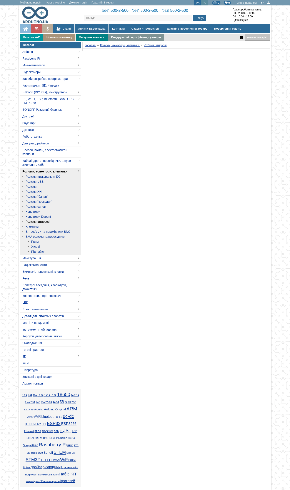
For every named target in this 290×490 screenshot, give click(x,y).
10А (35, 395)
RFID (70, 445)
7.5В (74, 402)
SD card (31, 453)
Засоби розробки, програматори (45, 78)
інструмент (31, 474)
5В (62, 402)
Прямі (35, 241)
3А (50, 402)
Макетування (31, 258)
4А (54, 402)
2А (47, 402)
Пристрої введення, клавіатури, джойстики (44, 287)
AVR (37, 416)
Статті (64, 29)
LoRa (36, 438)
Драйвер (37, 467)
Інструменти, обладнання (40, 329)
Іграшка (66, 467)
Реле (25, 278)
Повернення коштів (227, 28)
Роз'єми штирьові (38, 221)
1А (72, 395)
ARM (72, 408)
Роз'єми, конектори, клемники (44, 171)
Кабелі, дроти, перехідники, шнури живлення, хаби (46, 162)
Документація (78, 2)
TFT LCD (47, 460)
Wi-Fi (57, 460)
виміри (74, 467)
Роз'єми (31, 186)
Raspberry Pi (31, 58)
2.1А (76, 395)
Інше (25, 363)
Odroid (71, 438)
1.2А (24, 395)
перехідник (33, 481)
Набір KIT (68, 474)
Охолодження (32, 343)
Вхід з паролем (247, 2)
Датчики (28, 130)
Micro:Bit (46, 438)
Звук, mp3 (29, 123)
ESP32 (53, 423)
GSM (56, 431)
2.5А (32, 402)
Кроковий (67, 481)
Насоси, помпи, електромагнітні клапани (44, 152)
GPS (50, 431)
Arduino (27, 52)
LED (25, 302)
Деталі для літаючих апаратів (43, 316)
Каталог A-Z (31, 37)
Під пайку (38, 251)
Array (30, 416)
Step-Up (71, 453)
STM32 (33, 459)
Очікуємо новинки (91, 37)
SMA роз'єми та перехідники (45, 236)
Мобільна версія (31, 2)
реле (56, 481)
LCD (74, 431)
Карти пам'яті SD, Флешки (40, 85)
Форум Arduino (55, 2)
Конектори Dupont (38, 216)
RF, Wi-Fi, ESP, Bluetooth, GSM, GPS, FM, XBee (48, 101)
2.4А (27, 402)
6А (66, 402)
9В (32, 409)
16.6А (53, 395)
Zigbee (26, 467)
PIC (36, 445)
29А (43, 402)
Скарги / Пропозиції (145, 28)
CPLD (59, 417)
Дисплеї (28, 116)
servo (39, 452)
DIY (44, 424)
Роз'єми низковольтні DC (43, 176)
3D (24, 356)
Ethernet (29, 431)
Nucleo (62, 438)
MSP (55, 438)
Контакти (118, 28)
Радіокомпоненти (34, 265)
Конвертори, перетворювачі (41, 296)
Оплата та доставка (91, 28)
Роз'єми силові (36, 206)
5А (57, 402)
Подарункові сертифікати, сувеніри (136, 37)
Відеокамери (31, 72)
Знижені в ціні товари (37, 376)
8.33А (27, 409)
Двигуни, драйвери (35, 143)
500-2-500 (115, 10)
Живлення (46, 481)
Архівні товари (32, 383)
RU (204, 2)
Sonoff (48, 452)
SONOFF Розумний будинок (42, 109)
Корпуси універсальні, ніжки (42, 336)
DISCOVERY (33, 424)
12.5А (40, 395)
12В (47, 395)
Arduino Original (55, 409)
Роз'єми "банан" (37, 196)
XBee (72, 460)
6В (69, 402)
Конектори (33, 211)
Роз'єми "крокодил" (39, 201)
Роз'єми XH (34, 191)
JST (67, 430)
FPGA (38, 431)
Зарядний (53, 467)
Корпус (54, 474)
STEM (60, 452)
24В (38, 402)
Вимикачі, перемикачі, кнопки (43, 271)
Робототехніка (32, 136)
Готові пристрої (33, 349)
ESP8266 (69, 424)
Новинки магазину (59, 37)
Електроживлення (35, 309)
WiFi (64, 459)
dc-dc (68, 416)
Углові (35, 246)
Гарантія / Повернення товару (186, 28)
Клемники (32, 226)
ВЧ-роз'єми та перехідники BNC (48, 231)
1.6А (30, 395)
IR (61, 431)
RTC (76, 445)
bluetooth (48, 416)
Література (30, 370)
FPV (44, 431)
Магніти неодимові (35, 322)
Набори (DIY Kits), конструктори (44, 92)
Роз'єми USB (35, 181)
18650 (63, 394)
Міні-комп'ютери (33, 65)
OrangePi (28, 445)
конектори (44, 474)
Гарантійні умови (103, 2)
